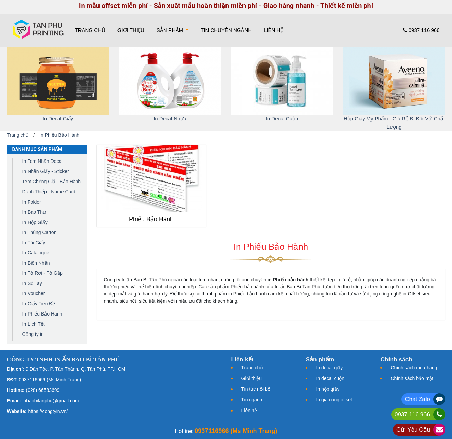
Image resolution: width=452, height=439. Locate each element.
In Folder (31, 202)
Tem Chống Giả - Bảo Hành (51, 181)
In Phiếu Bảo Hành (59, 135)
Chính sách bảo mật (412, 378)
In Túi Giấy (34, 242)
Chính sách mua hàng (414, 367)
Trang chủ (91, 29)
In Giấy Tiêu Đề (38, 303)
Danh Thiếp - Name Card (48, 191)
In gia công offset (334, 399)
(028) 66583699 (43, 390)
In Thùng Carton (39, 232)
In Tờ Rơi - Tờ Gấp (42, 273)
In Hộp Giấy (35, 222)
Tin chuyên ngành (226, 30)
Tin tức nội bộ (255, 389)
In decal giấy (329, 367)
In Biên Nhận (36, 263)
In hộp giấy (328, 389)
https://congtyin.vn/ (48, 411)
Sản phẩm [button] (171, 30)
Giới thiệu (130, 30)
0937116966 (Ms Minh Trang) (50, 379)
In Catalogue (35, 252)
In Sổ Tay (32, 283)
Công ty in (33, 334)
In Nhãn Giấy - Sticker (45, 171)
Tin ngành (252, 399)
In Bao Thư (34, 212)
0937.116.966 (412, 414)
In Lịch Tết (33, 324)
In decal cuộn (330, 378)
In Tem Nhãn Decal (42, 161)
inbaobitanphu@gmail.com (50, 400)
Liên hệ (273, 30)
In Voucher (33, 293)
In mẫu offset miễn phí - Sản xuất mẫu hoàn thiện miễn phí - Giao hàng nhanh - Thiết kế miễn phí (226, 6)
